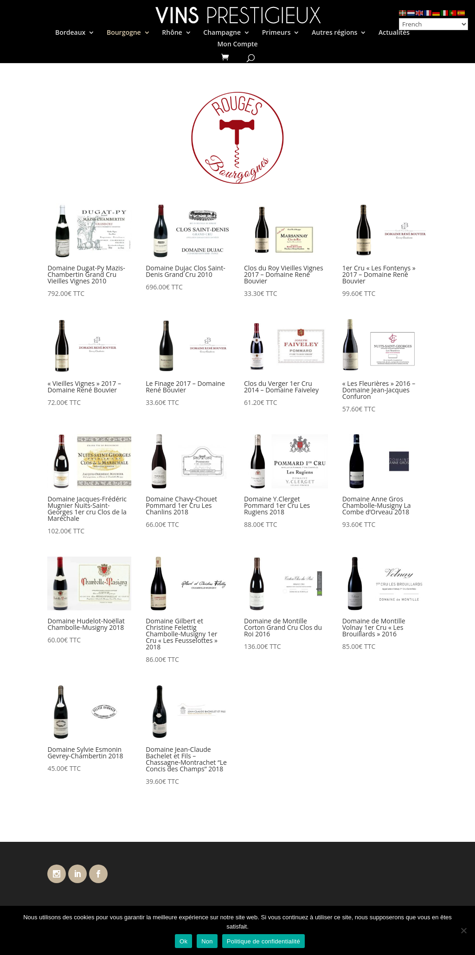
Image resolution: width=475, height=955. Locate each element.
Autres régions (334, 33)
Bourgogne (124, 33)
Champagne (222, 33)
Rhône (172, 33)
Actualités (394, 33)
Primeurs (276, 33)
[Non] (463, 930)
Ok (183, 941)
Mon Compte (237, 44)
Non (207, 941)
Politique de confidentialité (263, 941)
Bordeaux (70, 33)
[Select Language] (433, 24)
